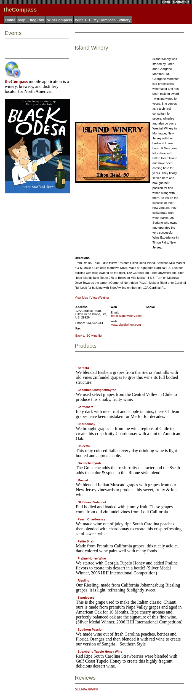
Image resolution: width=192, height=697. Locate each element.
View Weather (99, 297)
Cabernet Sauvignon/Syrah (97, 389)
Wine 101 (82, 20)
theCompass (16, 81)
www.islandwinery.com (126, 324)
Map (21, 20)
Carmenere (85, 407)
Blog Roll (36, 20)
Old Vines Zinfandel (92, 502)
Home (166, 2)
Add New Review (86, 688)
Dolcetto (84, 446)
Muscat (83, 480)
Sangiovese (86, 597)
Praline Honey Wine (92, 558)
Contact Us (181, 2)
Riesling (83, 580)
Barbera (83, 367)
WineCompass (59, 20)
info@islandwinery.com (126, 315)
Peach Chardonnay (91, 519)
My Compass (105, 20)
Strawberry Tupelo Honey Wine (100, 651)
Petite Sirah (86, 541)
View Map (81, 297)
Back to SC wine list (88, 335)
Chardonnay (86, 424)
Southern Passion (90, 629)
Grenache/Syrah (89, 463)
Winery (124, 20)
